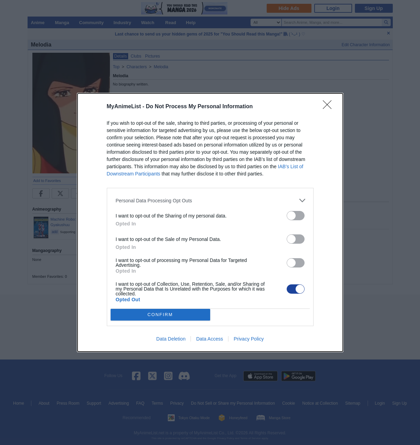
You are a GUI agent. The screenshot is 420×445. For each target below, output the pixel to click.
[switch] (296, 215)
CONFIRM (160, 314)
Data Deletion (171, 339)
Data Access (209, 339)
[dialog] (210, 222)
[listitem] (210, 200)
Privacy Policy (249, 339)
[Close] (329, 106)
